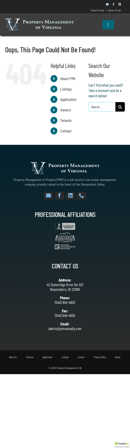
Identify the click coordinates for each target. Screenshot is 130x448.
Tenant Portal (97, 10)
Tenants (66, 120)
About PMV (68, 78)
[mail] (107, 4)
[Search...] (101, 107)
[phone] (81, 196)
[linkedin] (119, 4)
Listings (66, 88)
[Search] (120, 107)
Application (68, 99)
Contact (65, 130)
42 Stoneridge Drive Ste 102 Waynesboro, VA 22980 (65, 286)
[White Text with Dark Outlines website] (39, 20)
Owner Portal (114, 10)
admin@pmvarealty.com (65, 328)
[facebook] (113, 4)
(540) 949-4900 (65, 302)
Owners (65, 109)
